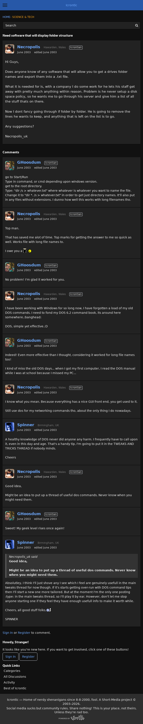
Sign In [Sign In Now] (10, 656)
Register (24, 632)
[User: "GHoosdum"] (9, 165)
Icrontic (71, 5)
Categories (12, 671)
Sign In (8, 632)
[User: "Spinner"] (9, 426)
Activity (9, 682)
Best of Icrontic (15, 688)
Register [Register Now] (28, 656)
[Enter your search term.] (71, 25)
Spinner (25, 425)
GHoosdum (29, 162)
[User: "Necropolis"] (9, 48)
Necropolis (28, 47)
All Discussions (15, 676)
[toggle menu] (5, 5)
